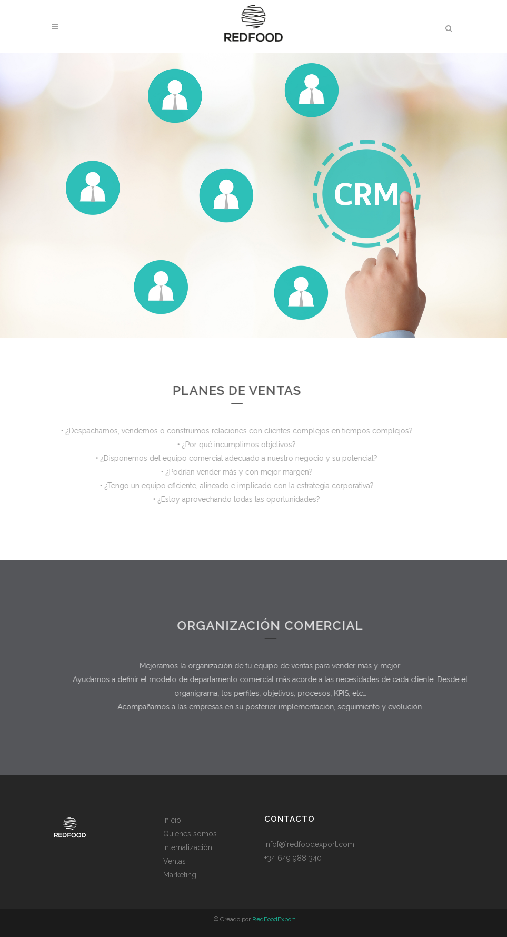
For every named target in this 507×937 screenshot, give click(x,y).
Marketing (179, 875)
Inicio (172, 820)
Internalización (187, 847)
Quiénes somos (190, 834)
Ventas (174, 861)
